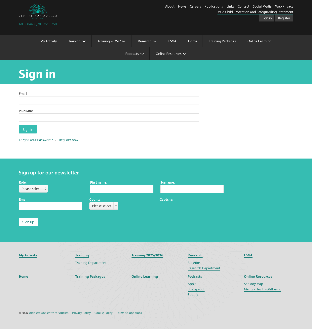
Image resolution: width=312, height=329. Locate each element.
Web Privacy (284, 6)
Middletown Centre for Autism (48, 313)
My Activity (28, 255)
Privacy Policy (81, 313)
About (170, 6)
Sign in (267, 18)
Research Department (204, 268)
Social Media (262, 6)
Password (26, 110)
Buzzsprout (196, 289)
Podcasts (195, 276)
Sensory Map (253, 283)
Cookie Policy (104, 313)
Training (82, 255)
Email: (23, 199)
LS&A (248, 255)
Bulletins (194, 262)
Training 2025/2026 (147, 255)
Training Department (90, 262)
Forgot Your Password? (36, 139)
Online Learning (145, 276)
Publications (214, 6)
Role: (22, 182)
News (182, 6)
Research (195, 255)
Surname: (167, 182)
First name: (98, 182)
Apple (192, 283)
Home (23, 276)
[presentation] (190, 210)
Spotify (193, 294)
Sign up (28, 222)
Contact (243, 6)
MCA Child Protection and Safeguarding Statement (255, 12)
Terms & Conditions (129, 313)
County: (95, 199)
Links (230, 6)
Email (23, 93)
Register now (68, 139)
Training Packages (90, 276)
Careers (195, 6)
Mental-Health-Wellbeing (262, 289)
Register (284, 18)
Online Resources (258, 276)
